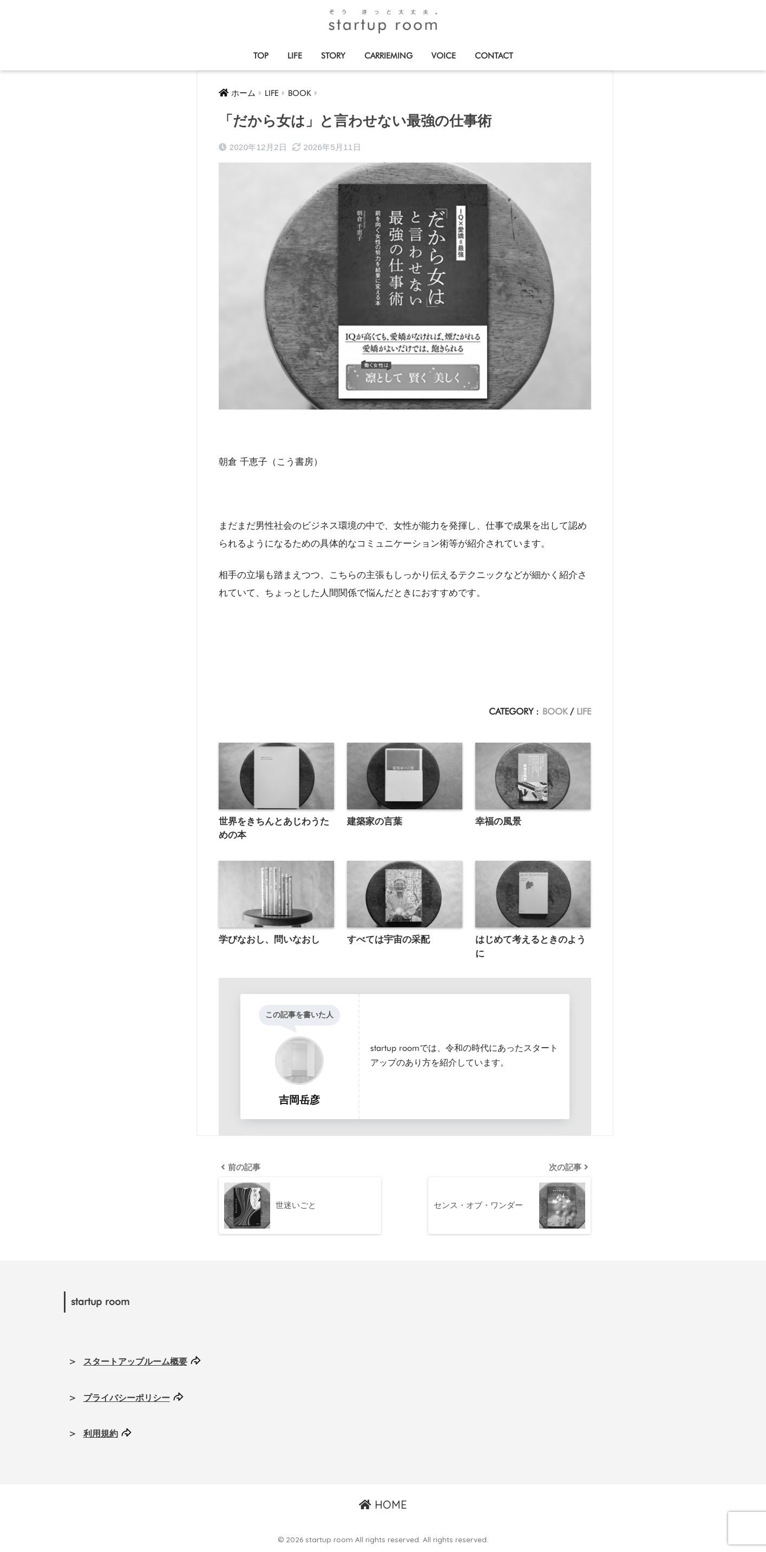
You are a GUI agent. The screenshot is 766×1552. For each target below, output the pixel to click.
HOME (383, 1505)
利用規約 (100, 1435)
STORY (333, 56)
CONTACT (494, 56)
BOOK (555, 711)
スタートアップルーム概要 (135, 1363)
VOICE (443, 56)
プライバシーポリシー (126, 1399)
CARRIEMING (388, 56)
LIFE (294, 56)
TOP (261, 56)
